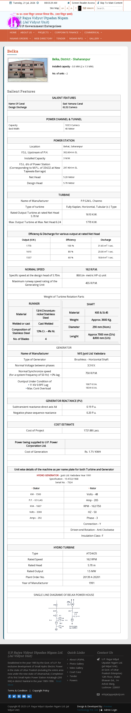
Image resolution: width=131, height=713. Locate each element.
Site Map (54, 8)
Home (13, 32)
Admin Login (109, 709)
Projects (43, 32)
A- (72, 8)
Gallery (94, 38)
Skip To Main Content (110, 2)
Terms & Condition (17, 690)
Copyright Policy (40, 690)
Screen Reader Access (83, 2)
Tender (60, 38)
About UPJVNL (77, 659)
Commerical (91, 32)
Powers (73, 680)
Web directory (43, 38)
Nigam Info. (76, 38)
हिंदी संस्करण (88, 8)
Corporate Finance (66, 32)
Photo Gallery (77, 663)
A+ (62, 8)
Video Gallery (76, 667)
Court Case (75, 672)
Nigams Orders (19, 38)
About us (26, 32)
